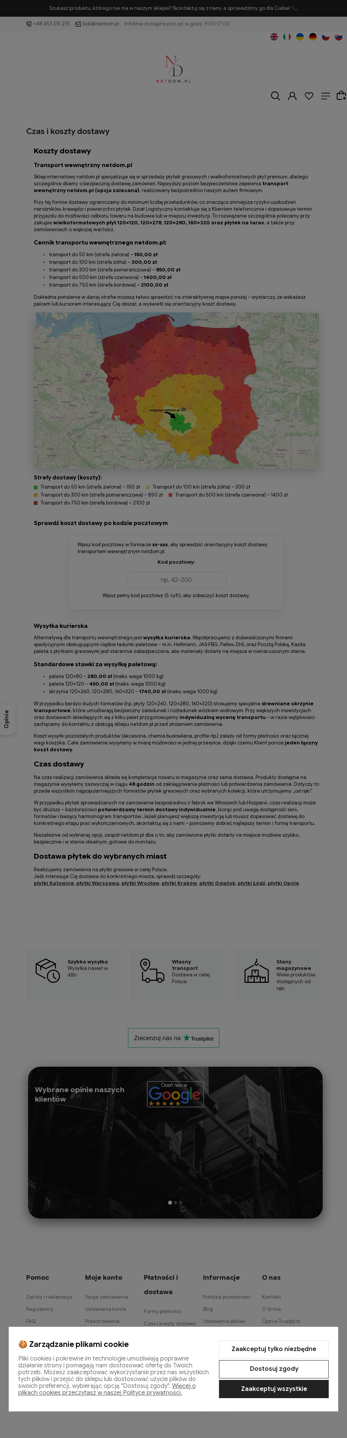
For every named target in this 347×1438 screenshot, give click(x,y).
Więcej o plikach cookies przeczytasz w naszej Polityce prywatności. (107, 1389)
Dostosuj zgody (274, 1369)
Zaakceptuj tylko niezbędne (274, 1349)
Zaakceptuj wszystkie (274, 1389)
